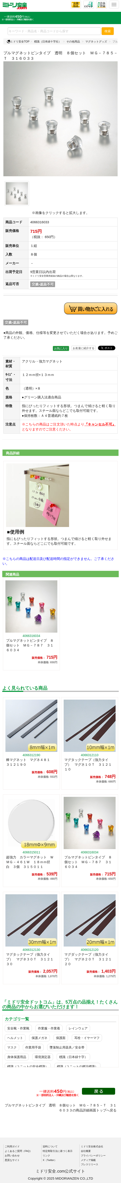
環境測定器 (43, 1057)
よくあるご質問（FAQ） (18, 1151)
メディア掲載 (88, 1160)
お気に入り (61, 348)
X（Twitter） (50, 1160)
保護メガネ (39, 1038)
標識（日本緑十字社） (47, 41)
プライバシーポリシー (93, 1155)
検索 (108, 31)
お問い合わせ (12, 1155)
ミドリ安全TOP (18, 41)
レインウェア (78, 1028)
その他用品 (73, 41)
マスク (12, 1047)
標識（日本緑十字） (73, 1057)
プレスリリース (89, 1164)
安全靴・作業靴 (18, 1028)
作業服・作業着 (49, 1028)
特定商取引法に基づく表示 (57, 1151)
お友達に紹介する (83, 348)
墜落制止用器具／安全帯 (67, 1047)
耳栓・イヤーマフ (87, 1038)
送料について (50, 1146)
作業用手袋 (33, 1047)
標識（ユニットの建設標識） (77, 1066)
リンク (46, 1155)
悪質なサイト (12, 1160)
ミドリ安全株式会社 (92, 1146)
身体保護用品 (16, 1057)
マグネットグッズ (96, 41)
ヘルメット (15, 1038)
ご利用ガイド (12, 1146)
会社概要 (86, 1151)
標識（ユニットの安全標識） (27, 1066)
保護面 (60, 1038)
